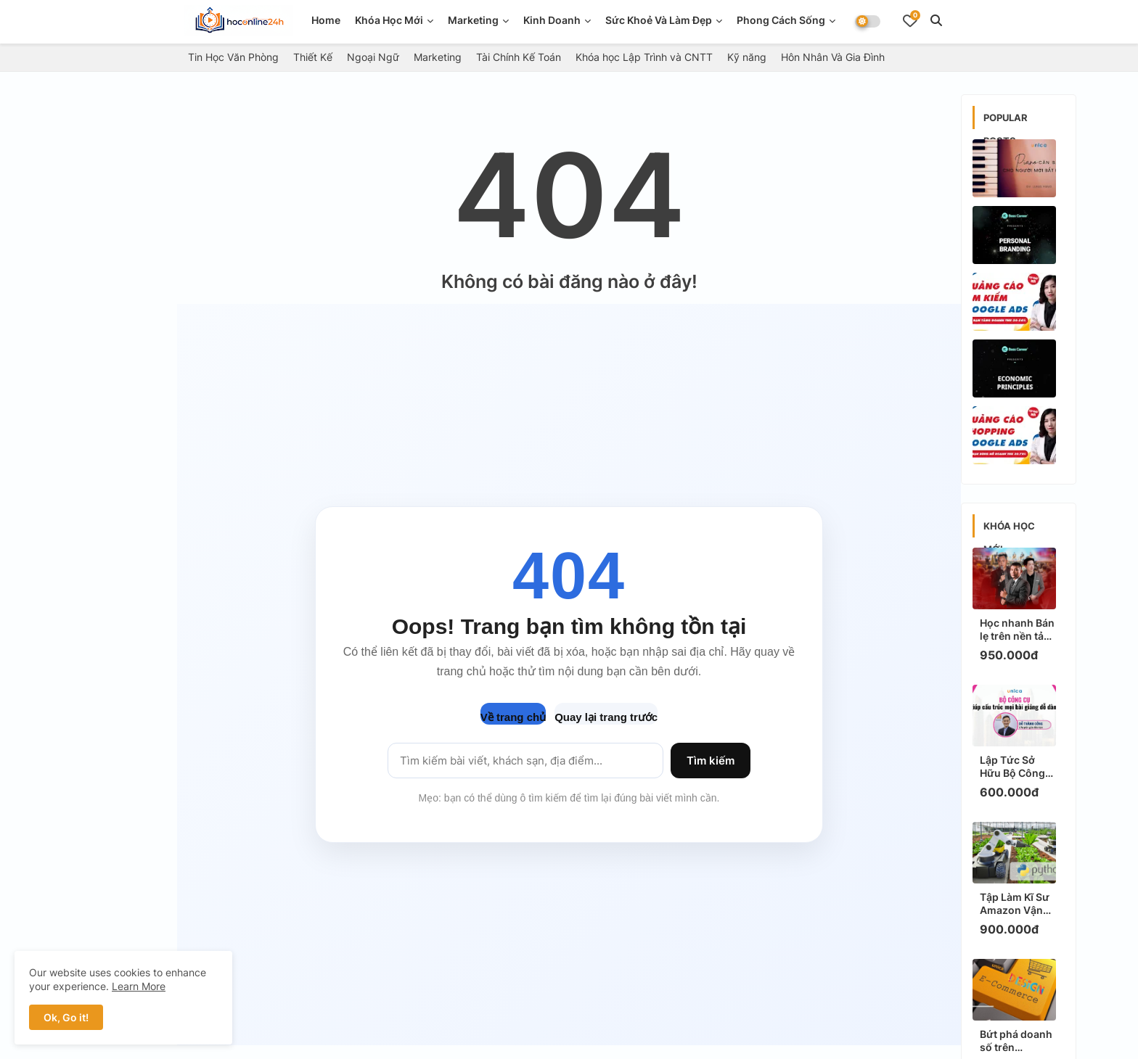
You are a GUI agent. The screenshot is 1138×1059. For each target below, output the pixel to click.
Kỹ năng (746, 57)
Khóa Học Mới (389, 20)
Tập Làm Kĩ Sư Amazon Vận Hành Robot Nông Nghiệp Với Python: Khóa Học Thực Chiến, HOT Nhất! (1017, 904)
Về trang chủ (513, 717)
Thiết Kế (312, 57)
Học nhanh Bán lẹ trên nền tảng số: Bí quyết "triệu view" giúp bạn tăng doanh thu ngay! (1018, 630)
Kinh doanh (552, 20)
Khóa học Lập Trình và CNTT (644, 57)
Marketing (473, 20)
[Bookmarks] (910, 20)
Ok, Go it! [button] (66, 1017)
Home (325, 20)
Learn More (138, 986)
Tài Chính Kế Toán (518, 57)
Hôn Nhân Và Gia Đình (833, 57)
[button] (936, 20)
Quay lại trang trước (606, 717)
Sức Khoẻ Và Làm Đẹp (658, 20)
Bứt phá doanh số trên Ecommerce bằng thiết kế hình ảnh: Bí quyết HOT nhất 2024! (1018, 1041)
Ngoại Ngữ (373, 57)
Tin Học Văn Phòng (233, 57)
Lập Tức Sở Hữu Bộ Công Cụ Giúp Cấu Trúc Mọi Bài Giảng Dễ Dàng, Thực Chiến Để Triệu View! (1018, 767)
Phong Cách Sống (781, 20)
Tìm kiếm (710, 760)
